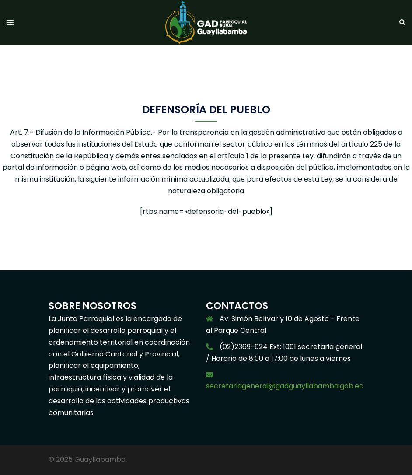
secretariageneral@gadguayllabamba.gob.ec (284, 386)
